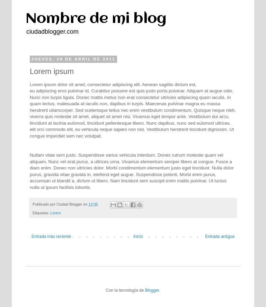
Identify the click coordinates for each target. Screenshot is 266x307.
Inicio (138, 236)
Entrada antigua (219, 236)
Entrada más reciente (51, 236)
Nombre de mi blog (96, 18)
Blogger (152, 290)
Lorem (55, 213)
